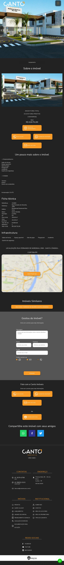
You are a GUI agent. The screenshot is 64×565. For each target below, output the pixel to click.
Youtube (27, 547)
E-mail (18, 349)
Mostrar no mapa (32, 274)
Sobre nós (38, 505)
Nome (18, 342)
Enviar (32, 373)
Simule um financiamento (31, 128)
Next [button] (62, 30)
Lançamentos (18, 511)
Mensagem (19, 329)
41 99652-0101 (22, 483)
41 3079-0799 (22, 479)
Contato (38, 508)
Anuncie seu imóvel (20, 514)
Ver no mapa (39, 483)
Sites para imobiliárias (32, 560)
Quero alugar (19, 508)
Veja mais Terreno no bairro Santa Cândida (32, 307)
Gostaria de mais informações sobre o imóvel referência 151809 (32, 335)
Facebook (32, 433)
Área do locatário (41, 511)
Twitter (40, 433)
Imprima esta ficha (32, 417)
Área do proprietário (42, 514)
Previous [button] (1, 30)
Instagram (28, 550)
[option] (32, 29)
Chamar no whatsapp (44, 136)
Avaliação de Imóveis (21, 521)
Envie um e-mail (31, 145)
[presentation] (32, 366)
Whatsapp (23, 433)
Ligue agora (20, 136)
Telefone (35, 342)
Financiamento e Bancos (22, 518)
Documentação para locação (21, 525)
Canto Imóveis (32, 452)
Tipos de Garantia (41, 518)
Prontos (17, 505)
